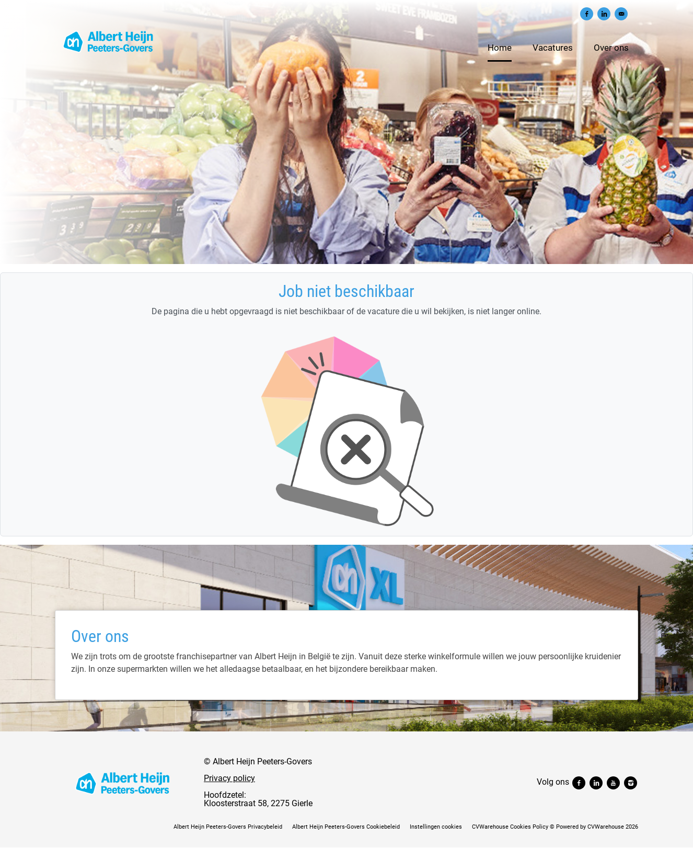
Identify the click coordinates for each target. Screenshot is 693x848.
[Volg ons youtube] (614, 782)
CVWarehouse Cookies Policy (510, 826)
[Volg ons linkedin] (597, 782)
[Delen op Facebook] (586, 13)
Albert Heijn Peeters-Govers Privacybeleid (228, 826)
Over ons (611, 47)
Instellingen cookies (436, 826)
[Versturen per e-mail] (621, 13)
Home (500, 47)
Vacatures (553, 47)
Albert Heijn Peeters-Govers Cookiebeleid (346, 826)
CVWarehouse (605, 826)
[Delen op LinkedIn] (603, 13)
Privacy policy (229, 778)
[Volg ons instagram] (630, 782)
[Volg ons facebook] (579, 782)
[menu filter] (346, 0)
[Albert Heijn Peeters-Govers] (123, 782)
